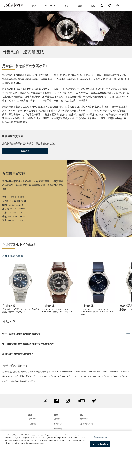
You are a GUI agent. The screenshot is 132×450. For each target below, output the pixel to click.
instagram (68, 408)
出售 (67, 6)
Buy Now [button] (50, 6)
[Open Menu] (124, 5)
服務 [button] (93, 6)
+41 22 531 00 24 (18, 200)
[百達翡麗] (20, 282)
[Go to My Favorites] (109, 5)
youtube (81, 408)
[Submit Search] (102, 5)
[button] (66, 67)
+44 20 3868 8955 (16, 216)
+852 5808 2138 (17, 196)
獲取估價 (25, 151)
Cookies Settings (100, 437)
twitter (45, 408)
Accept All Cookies (100, 444)
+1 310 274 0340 (17, 208)
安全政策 (84, 426)
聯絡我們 (32, 426)
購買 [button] (34, 6)
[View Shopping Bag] (117, 5)
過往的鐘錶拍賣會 (12, 255)
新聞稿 (57, 426)
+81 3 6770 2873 (15, 220)
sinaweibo (94, 408)
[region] (66, 440)
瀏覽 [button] (80, 6)
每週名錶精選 (33, 114)
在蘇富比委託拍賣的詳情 (14, 373)
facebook (56, 408)
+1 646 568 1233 (15, 204)
